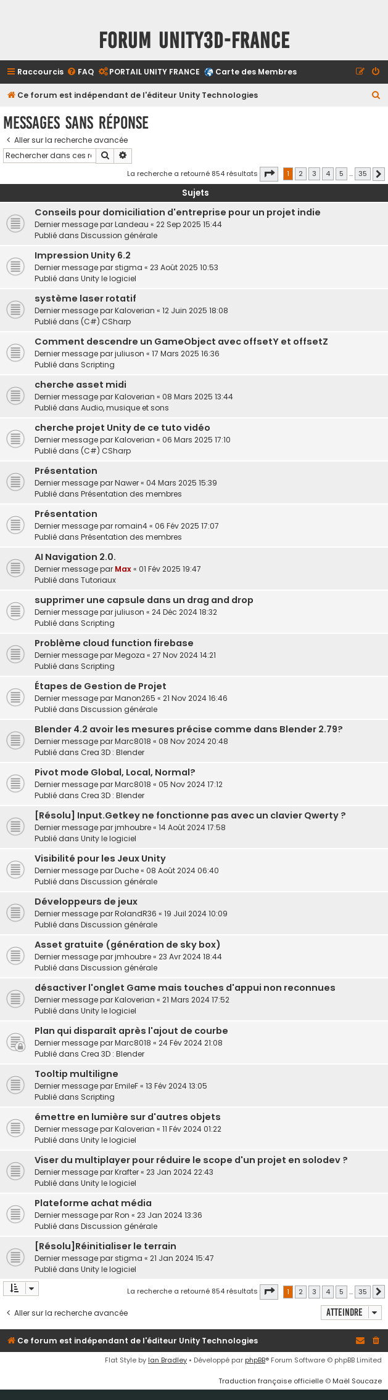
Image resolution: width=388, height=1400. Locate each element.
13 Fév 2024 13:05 (176, 1086)
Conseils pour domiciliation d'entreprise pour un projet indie (178, 212)
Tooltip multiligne (76, 1074)
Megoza (130, 655)
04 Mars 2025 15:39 (181, 483)
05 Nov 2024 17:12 (191, 784)
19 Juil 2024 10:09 (196, 913)
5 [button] (341, 173)
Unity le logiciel (108, 278)
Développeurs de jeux (86, 901)
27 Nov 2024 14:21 (184, 655)
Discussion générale (119, 235)
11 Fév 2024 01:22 (191, 1129)
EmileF (126, 1086)
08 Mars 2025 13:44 (197, 396)
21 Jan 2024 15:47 (182, 1258)
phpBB (255, 1360)
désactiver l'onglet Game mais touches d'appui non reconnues (185, 988)
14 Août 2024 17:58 (192, 827)
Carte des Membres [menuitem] (256, 71)
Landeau (132, 224)
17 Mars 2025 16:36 (186, 353)
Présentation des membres (131, 494)
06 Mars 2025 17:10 (196, 439)
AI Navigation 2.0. (75, 557)
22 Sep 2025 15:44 (189, 224)
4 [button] (328, 173)
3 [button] (314, 173)
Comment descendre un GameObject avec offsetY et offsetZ (181, 341)
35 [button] (362, 173)
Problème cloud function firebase (114, 643)
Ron (122, 1215)
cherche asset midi (80, 384)
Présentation (66, 471)
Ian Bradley (167, 1360)
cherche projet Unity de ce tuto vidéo (122, 428)
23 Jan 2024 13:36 (169, 1215)
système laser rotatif (85, 298)
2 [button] (301, 173)
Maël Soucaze (357, 1381)
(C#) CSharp (106, 321)
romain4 (131, 526)
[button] (269, 174)
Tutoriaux (98, 580)
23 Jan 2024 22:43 (179, 1172)
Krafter (127, 1172)
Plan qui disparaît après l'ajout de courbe (131, 1031)
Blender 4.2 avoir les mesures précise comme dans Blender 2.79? (189, 729)
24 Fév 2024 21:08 (191, 1043)
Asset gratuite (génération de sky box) (128, 944)
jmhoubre (133, 827)
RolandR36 (136, 913)
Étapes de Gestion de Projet (101, 686)
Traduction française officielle (270, 1381)
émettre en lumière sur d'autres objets (128, 1117)
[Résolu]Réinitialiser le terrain (105, 1246)
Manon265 (135, 698)
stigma (128, 267)
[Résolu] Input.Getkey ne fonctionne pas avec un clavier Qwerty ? (190, 815)
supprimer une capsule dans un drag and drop (144, 600)
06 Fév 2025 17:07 (187, 526)
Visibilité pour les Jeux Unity (100, 858)
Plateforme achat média (93, 1203)
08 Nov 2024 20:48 (193, 741)
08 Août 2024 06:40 (182, 870)
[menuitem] (80, 72)
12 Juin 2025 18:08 (195, 310)
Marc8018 (133, 741)
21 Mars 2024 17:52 (195, 999)
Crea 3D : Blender (112, 752)
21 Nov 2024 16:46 (195, 698)
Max (123, 569)
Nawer (127, 483)
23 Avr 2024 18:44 (190, 956)
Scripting (98, 364)
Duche (127, 870)
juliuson (129, 353)
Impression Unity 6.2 (83, 255)
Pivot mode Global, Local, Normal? (115, 772)
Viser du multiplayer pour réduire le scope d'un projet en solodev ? (191, 1160)
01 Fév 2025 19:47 (170, 569)
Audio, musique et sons (125, 407)
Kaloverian (135, 310)
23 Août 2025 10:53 (184, 267)
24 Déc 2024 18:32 (184, 612)
